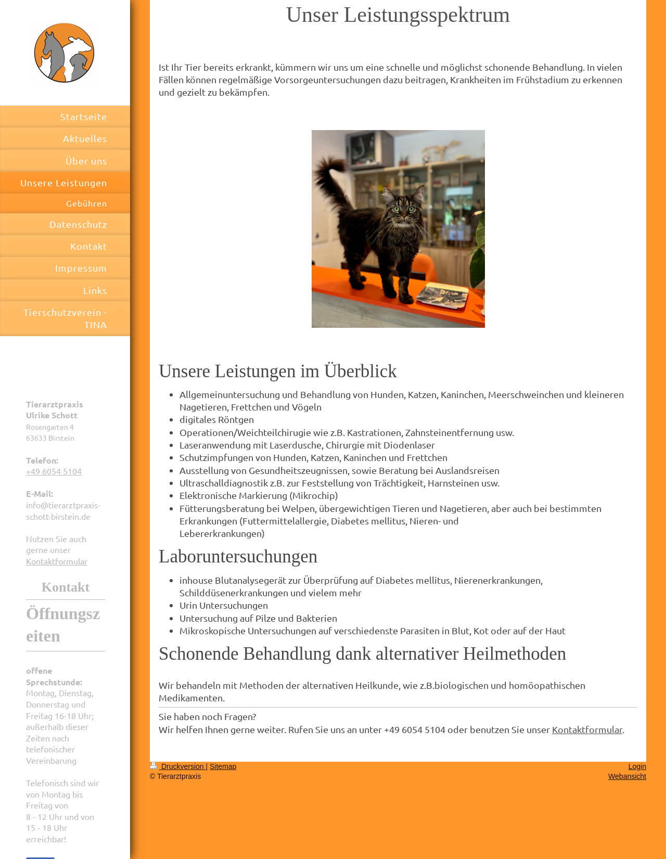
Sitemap (223, 766)
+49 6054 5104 (54, 471)
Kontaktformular (56, 561)
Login (637, 766)
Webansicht (627, 776)
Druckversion (178, 766)
